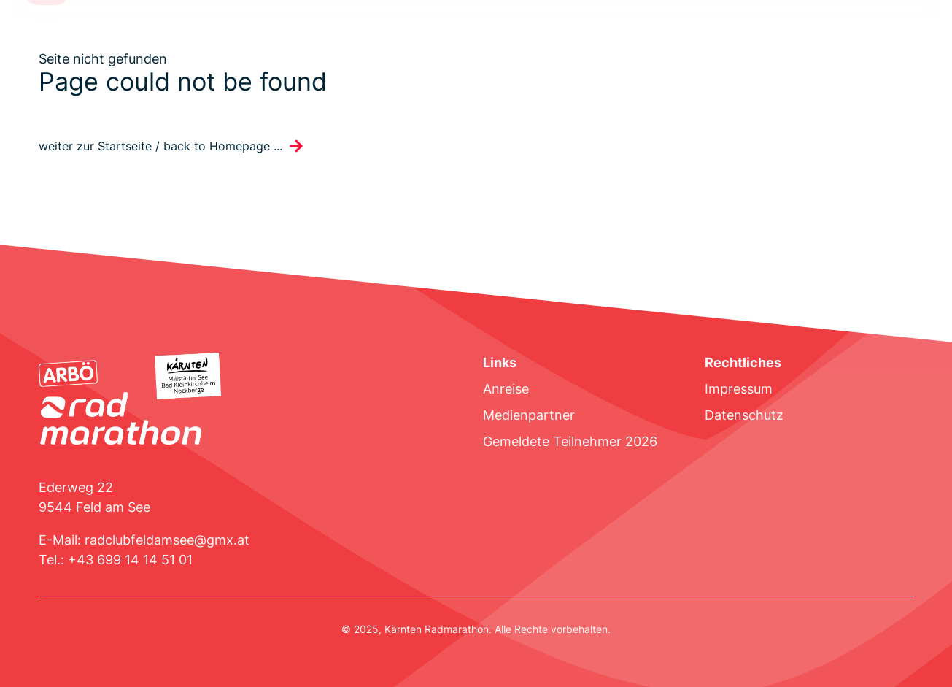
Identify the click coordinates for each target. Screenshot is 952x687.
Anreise (506, 388)
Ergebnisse (442, 38)
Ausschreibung (192, 38)
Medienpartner (529, 415)
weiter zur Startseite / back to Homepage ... (160, 146)
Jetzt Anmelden (857, 38)
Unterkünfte (360, 38)
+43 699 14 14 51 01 (130, 559)
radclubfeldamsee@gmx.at (167, 540)
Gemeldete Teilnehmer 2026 (570, 441)
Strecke (111, 38)
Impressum (739, 388)
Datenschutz (744, 415)
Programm (280, 38)
